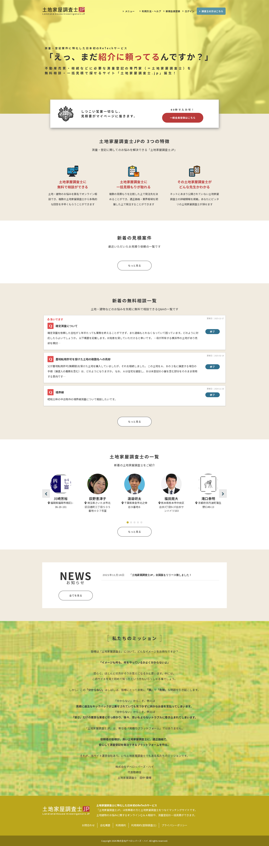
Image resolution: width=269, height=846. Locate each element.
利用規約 (121, 825)
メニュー (130, 11)
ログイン (189, 11)
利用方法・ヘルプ (151, 11)
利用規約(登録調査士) (143, 825)
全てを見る (75, 595)
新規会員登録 (173, 11)
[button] (46, 493)
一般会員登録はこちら (183, 117)
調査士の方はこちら (212, 11)
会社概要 (105, 825)
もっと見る (134, 265)
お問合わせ (88, 825)
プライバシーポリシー (174, 825)
